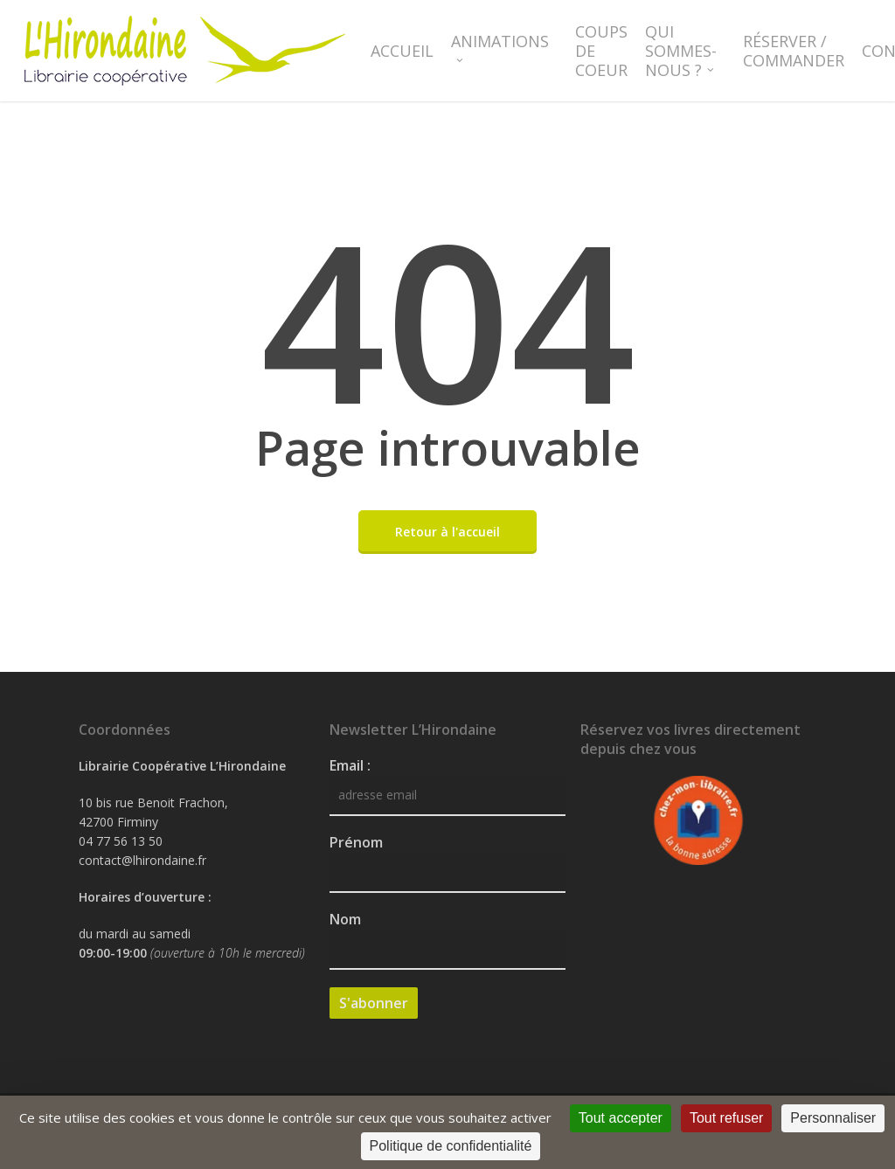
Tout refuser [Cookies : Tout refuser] (726, 1117)
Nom (345, 919)
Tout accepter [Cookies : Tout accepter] (621, 1117)
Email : (350, 765)
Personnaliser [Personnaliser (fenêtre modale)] (833, 1117)
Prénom (356, 842)
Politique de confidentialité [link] (451, 1145)
